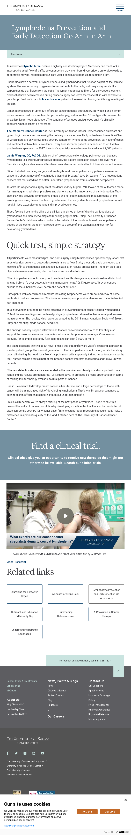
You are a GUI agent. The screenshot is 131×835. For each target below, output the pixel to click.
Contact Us (96, 681)
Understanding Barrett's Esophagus (25, 631)
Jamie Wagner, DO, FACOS (23, 155)
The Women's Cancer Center (26, 131)
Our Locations (96, 685)
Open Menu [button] (16, 54)
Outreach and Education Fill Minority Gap (24, 614)
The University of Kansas (18, 770)
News (51, 685)
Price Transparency (99, 705)
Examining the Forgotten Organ (24, 594)
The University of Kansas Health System (26, 761)
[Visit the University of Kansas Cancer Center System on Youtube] (42, 753)
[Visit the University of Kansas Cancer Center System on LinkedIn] (25, 753)
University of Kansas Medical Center (24, 766)
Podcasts (53, 705)
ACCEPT (87, 811)
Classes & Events (57, 690)
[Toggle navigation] (120, 7)
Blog (50, 700)
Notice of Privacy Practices (19, 775)
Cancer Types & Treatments (22, 681)
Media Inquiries (97, 719)
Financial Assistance (99, 709)
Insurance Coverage (99, 695)
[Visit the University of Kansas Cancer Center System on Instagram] (33, 753)
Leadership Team (16, 709)
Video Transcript (16, 562)
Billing (92, 700)
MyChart (11, 690)
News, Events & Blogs (63, 681)
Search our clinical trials (82, 463)
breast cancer (51, 99)
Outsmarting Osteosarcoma (65, 614)
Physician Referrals (99, 714)
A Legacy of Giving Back (65, 594)
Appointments (96, 690)
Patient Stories (56, 695)
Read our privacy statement (19, 825)
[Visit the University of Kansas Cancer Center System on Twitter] (16, 753)
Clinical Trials (13, 685)
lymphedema (32, 66)
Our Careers (56, 716)
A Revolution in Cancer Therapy (106, 614)
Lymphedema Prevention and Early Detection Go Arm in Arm (106, 594)
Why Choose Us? (15, 704)
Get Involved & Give (17, 714)
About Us (13, 699)
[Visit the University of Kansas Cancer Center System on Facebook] (8, 753)
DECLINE (110, 811)
